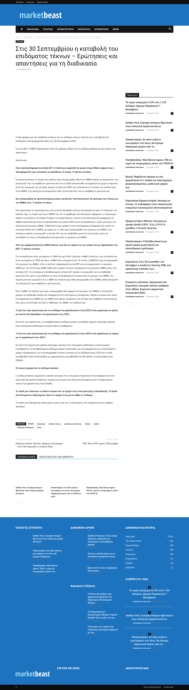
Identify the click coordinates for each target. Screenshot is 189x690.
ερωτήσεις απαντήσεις (73, 424)
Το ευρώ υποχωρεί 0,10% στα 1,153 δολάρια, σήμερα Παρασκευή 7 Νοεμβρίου (146, 106)
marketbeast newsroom (135, 113)
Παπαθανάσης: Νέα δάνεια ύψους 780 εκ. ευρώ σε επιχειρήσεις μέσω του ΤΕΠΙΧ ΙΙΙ (102, 490)
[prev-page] (17, 502)
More (116, 29)
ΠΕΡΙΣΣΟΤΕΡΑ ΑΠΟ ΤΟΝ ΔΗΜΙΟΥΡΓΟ (56, 457)
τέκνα (39, 427)
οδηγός (88, 424)
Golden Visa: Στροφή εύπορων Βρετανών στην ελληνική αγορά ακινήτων (29, 490)
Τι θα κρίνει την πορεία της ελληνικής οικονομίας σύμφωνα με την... (103, 630)
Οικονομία (28, 37)
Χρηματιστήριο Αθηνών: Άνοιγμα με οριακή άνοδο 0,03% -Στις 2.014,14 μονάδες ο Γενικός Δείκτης (146, 224)
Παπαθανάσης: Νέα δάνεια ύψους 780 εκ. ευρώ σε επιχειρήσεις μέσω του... (45, 568)
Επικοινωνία (168, 687)
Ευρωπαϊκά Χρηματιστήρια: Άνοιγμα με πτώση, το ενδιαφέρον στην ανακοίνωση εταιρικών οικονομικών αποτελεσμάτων (149, 204)
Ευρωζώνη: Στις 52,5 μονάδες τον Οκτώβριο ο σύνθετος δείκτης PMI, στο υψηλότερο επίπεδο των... (148, 265)
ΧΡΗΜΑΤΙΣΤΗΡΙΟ (65, 29)
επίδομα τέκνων (54, 424)
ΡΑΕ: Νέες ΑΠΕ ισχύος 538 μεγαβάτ (100, 443)
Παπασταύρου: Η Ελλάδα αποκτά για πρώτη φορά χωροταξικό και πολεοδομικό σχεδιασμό (146, 245)
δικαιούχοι (41, 424)
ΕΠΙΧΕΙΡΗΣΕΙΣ (101, 29)
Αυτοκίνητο (30, 2)
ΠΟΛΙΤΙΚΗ (48, 29)
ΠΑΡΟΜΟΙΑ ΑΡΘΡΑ (26, 457)
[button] (169, 29)
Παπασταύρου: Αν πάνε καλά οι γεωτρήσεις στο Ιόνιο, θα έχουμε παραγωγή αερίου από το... (144, 143)
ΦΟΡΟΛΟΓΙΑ (84, 29)
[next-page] (22, 502)
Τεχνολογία (19, 2)
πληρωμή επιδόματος (25, 427)
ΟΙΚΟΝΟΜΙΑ (33, 29)
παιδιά (96, 424)
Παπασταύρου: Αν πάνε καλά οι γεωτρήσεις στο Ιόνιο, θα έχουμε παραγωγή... (47, 553)
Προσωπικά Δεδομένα (152, 687)
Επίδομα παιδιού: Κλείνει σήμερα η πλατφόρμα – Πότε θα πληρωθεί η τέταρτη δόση (39, 445)
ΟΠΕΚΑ (31, 424)
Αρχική (18, 37)
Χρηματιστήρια (42, 2)
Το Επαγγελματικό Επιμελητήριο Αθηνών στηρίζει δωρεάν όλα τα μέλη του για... (102, 615)
